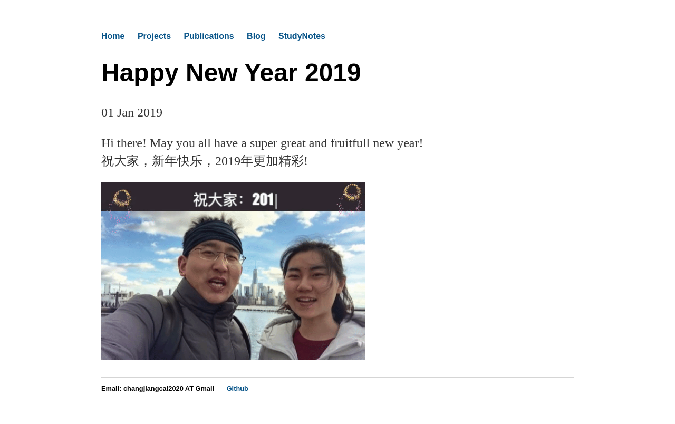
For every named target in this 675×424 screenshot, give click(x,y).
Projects (154, 36)
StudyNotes (301, 36)
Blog (256, 36)
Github (237, 388)
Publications (209, 36)
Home (112, 36)
